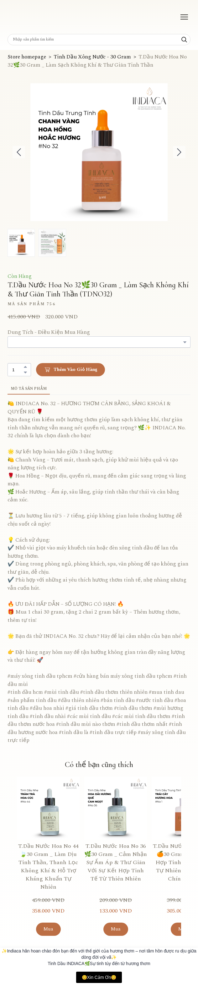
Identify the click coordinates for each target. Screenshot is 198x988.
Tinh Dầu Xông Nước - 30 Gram (92, 57)
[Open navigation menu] (184, 17)
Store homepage (27, 57)
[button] (184, 39)
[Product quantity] (18, 369)
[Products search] (99, 39)
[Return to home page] (24, 17)
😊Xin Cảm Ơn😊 (99, 977)
